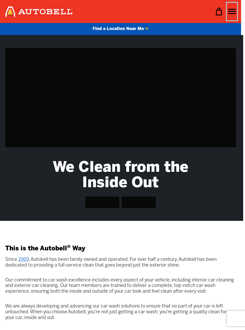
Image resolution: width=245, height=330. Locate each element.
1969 (23, 259)
